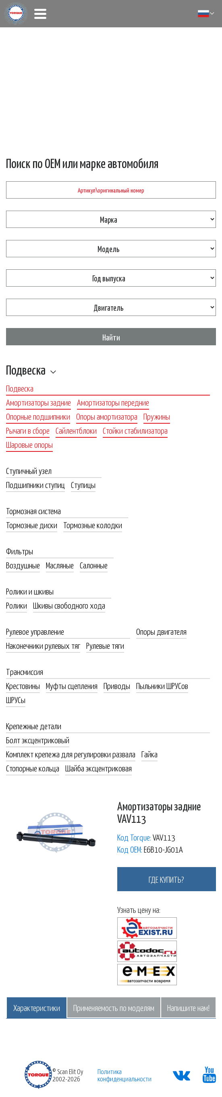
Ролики (16, 605)
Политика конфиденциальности (124, 1075)
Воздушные (23, 565)
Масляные (60, 565)
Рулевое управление (35, 631)
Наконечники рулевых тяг (43, 645)
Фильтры (19, 550)
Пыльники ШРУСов (162, 685)
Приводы (117, 685)
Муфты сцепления (72, 685)
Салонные (94, 565)
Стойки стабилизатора (135, 430)
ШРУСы (15, 699)
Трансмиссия (24, 671)
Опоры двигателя (161, 631)
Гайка (149, 753)
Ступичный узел (29, 470)
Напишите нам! (188, 1007)
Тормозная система (33, 510)
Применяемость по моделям (113, 1007)
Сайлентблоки (76, 430)
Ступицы (83, 484)
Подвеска (26, 369)
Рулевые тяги (105, 645)
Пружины (156, 416)
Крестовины (23, 685)
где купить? (166, 879)
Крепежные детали (33, 725)
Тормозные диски (31, 524)
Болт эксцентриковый (37, 739)
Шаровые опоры (29, 444)
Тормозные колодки (92, 524)
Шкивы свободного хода (69, 605)
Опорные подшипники (38, 416)
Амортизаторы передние (113, 402)
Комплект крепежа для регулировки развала (70, 753)
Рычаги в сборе (28, 430)
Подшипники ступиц (35, 484)
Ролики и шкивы (30, 591)
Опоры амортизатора (106, 416)
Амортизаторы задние (38, 402)
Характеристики (36, 1007)
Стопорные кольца (32, 768)
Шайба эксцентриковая (98, 768)
